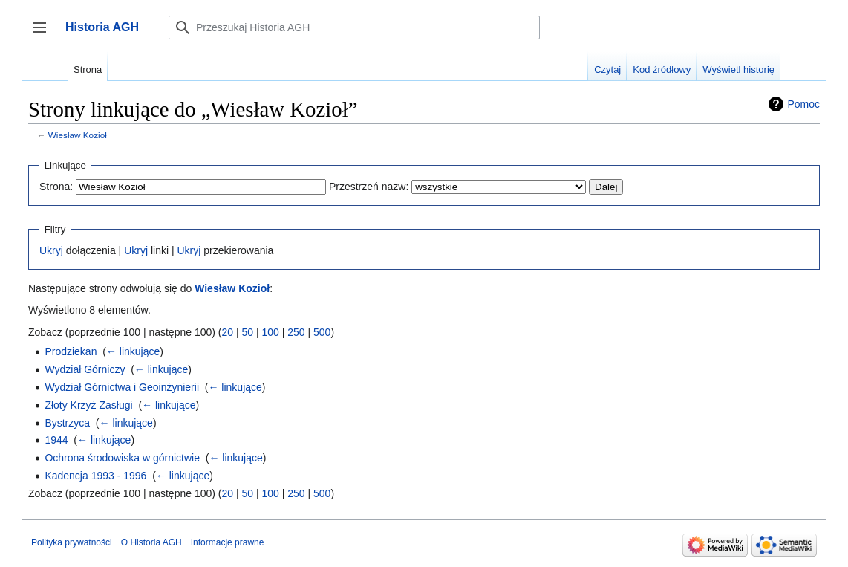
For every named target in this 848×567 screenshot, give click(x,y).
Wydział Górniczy (85, 369)
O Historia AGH (151, 542)
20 (227, 332)
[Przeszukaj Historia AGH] (354, 27)
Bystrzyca (67, 423)
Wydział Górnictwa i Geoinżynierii (122, 387)
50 (247, 332)
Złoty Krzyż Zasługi (88, 405)
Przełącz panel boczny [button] (44, 34)
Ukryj (51, 250)
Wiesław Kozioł (77, 135)
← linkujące (133, 351)
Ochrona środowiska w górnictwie (122, 458)
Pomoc (803, 104)
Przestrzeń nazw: (368, 186)
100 (269, 332)
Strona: (56, 186)
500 (321, 332)
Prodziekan (71, 351)
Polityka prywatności (71, 542)
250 (295, 332)
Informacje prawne (227, 542)
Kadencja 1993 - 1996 (95, 476)
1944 (56, 440)
